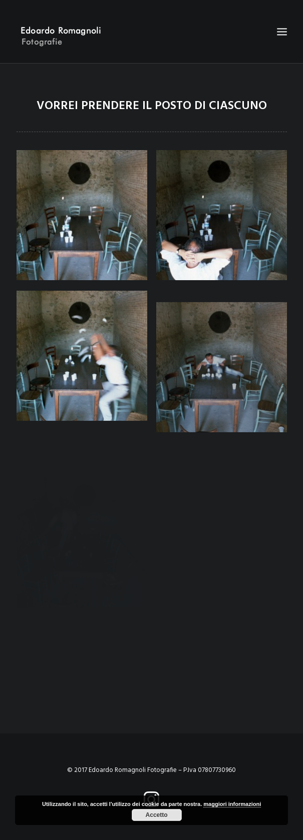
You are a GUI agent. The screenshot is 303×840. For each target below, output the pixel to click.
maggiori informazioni (232, 804)
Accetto (157, 814)
